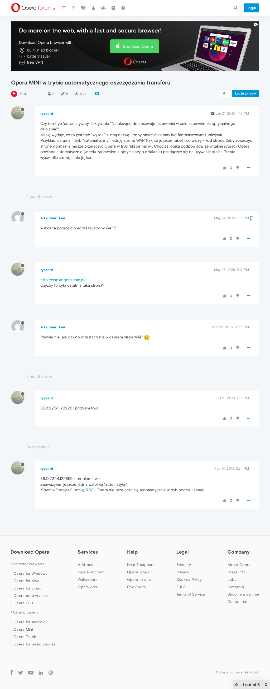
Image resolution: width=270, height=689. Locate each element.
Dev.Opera (136, 587)
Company (239, 552)
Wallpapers (87, 579)
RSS (90, 490)
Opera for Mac (26, 581)
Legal (182, 552)
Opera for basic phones (34, 644)
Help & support (140, 565)
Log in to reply (245, 93)
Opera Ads (87, 587)
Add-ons (85, 565)
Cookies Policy (189, 579)
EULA (181, 587)
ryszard (46, 113)
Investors (236, 587)
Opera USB (23, 603)
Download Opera (138, 46)
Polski (22, 94)
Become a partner (243, 594)
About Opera (239, 565)
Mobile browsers (24, 612)
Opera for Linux (27, 588)
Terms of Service (190, 594)
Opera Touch (24, 637)
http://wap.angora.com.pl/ (63, 279)
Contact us (237, 602)
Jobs (232, 579)
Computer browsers (27, 564)
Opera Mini (23, 629)
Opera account (91, 572)
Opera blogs (138, 572)
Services (88, 552)
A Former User (52, 218)
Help (132, 552)
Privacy (182, 572)
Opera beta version (30, 595)
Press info (236, 572)
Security (183, 565)
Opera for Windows (30, 573)
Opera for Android (29, 622)
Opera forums (139, 579)
